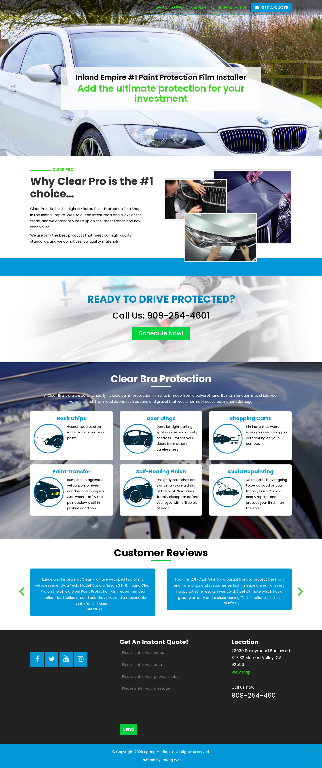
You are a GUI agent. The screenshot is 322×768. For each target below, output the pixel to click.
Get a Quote (271, 7)
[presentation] (154, 712)
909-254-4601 (228, 7)
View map (241, 672)
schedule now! (161, 333)
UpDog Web (171, 760)
